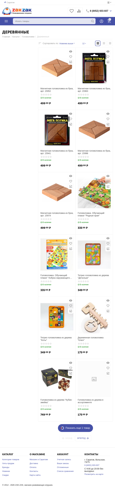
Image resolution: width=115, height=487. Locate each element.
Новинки (6, 471)
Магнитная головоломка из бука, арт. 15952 (56, 89)
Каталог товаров (6, 21)
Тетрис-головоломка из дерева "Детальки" (93, 276)
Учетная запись (64, 459)
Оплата (33, 467)
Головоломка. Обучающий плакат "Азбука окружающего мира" (56, 276)
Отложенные (63, 467)
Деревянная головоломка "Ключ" (94, 337)
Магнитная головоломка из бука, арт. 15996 (93, 152)
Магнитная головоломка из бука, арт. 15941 (56, 152)
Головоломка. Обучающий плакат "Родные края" (94, 214)
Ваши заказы (63, 463)
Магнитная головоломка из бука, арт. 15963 (93, 89)
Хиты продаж (8, 463)
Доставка (34, 463)
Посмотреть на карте (93, 474)
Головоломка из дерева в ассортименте (90, 401)
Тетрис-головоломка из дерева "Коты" (55, 338)
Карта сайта (35, 475)
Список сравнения (65, 471)
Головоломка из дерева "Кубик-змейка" (55, 401)
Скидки (5, 475)
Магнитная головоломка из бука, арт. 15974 (56, 214)
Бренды (5, 467)
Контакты (34, 471)
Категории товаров (10, 459)
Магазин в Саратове (39, 459)
